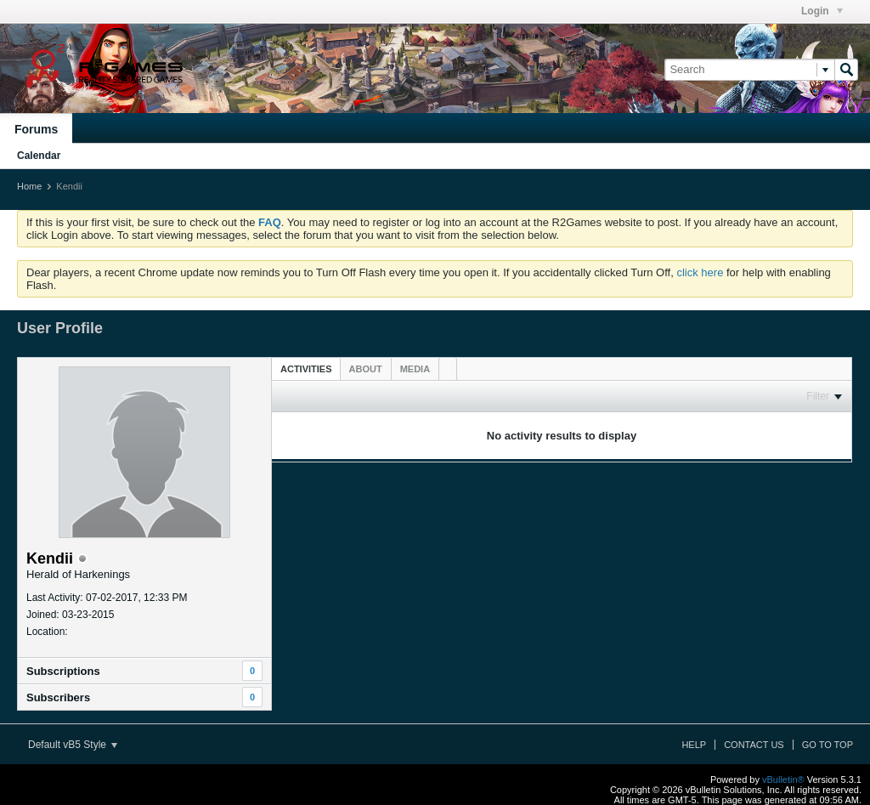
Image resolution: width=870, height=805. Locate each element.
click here (699, 272)
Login (822, 11)
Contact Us (754, 745)
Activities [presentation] (306, 369)
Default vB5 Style (72, 745)
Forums (36, 129)
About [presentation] (365, 369)
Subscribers (58, 697)
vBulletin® (783, 779)
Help (693, 745)
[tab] (306, 368)
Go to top (827, 745)
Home (29, 186)
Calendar (38, 156)
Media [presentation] (415, 369)
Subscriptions (63, 671)
